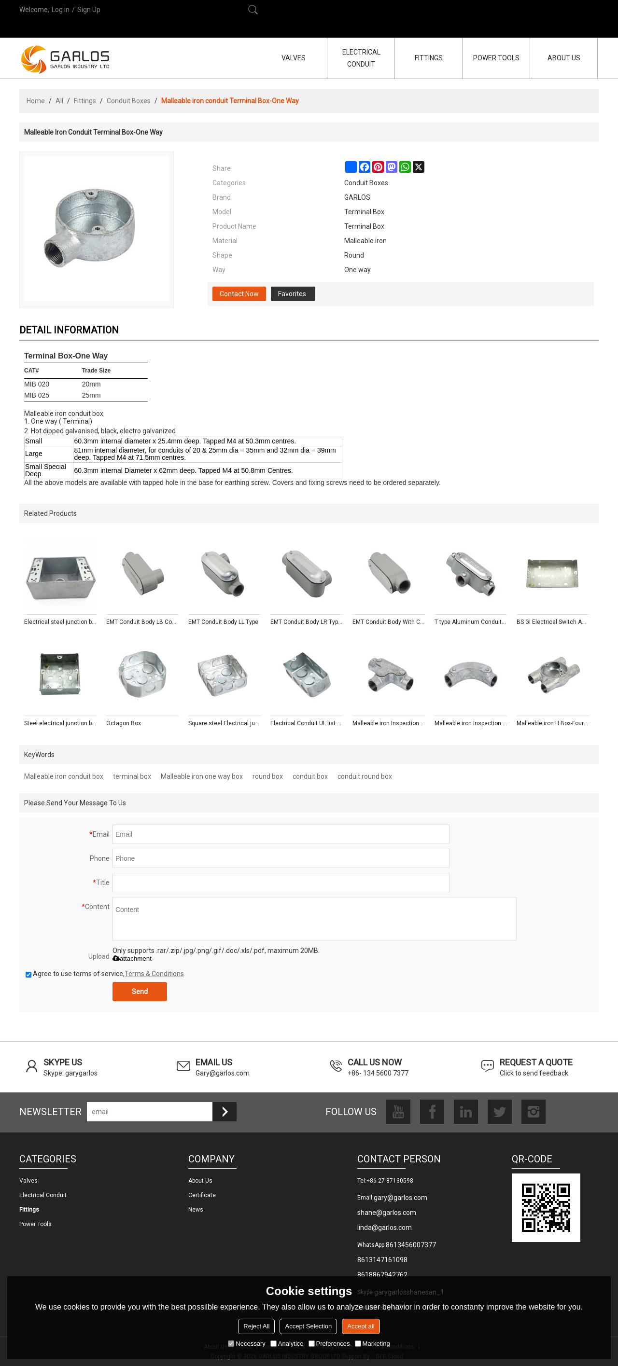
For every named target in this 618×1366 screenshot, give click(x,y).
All (59, 101)
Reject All (256, 1326)
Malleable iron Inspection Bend (471, 723)
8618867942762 (382, 1275)
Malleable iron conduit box (63, 776)
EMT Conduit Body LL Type (223, 622)
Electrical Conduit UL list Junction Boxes (306, 723)
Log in (61, 10)
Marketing (372, 1343)
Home (36, 101)
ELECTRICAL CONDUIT (361, 58)
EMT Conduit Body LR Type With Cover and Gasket (306, 622)
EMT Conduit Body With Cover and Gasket (388, 622)
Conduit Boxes (129, 101)
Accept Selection (308, 1326)
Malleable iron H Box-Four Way (553, 723)
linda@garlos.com (384, 1227)
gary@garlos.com (400, 1197)
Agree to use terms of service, (105, 974)
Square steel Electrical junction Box (224, 723)
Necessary (246, 1343)
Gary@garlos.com (223, 1073)
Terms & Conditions (154, 974)
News (195, 1209)
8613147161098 (382, 1260)
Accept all (360, 1326)
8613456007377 (411, 1245)
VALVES (293, 58)
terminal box (132, 776)
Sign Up (88, 10)
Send (140, 991)
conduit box (310, 776)
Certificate (202, 1195)
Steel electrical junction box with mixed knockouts (60, 723)
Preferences (329, 1343)
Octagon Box (123, 723)
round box (268, 776)
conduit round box (364, 776)
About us (200, 1180)
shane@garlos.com (386, 1212)
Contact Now (239, 294)
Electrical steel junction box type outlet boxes (60, 622)
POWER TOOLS (496, 58)
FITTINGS (429, 58)
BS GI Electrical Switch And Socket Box (553, 622)
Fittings (85, 101)
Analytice (287, 1343)
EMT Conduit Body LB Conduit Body (142, 622)
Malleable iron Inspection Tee (388, 723)
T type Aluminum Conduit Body (471, 622)
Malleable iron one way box (202, 776)
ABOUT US (564, 58)
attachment (132, 958)
